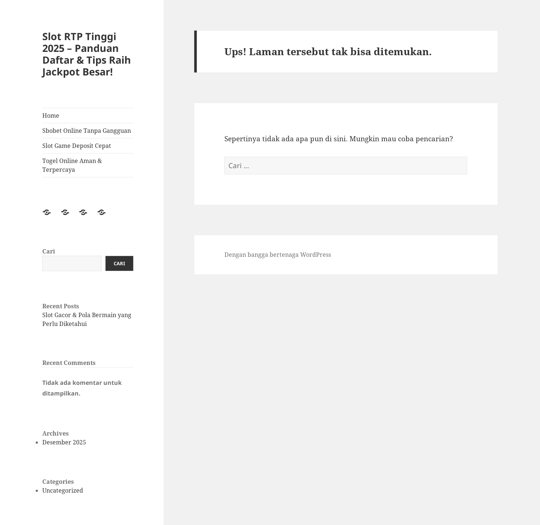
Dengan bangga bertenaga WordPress (277, 255)
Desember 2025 (64, 442)
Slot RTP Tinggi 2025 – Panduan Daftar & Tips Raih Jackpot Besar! (86, 53)
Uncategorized (62, 490)
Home (50, 115)
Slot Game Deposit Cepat (76, 146)
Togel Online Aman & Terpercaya (72, 165)
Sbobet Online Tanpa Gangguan (86, 131)
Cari (48, 251)
